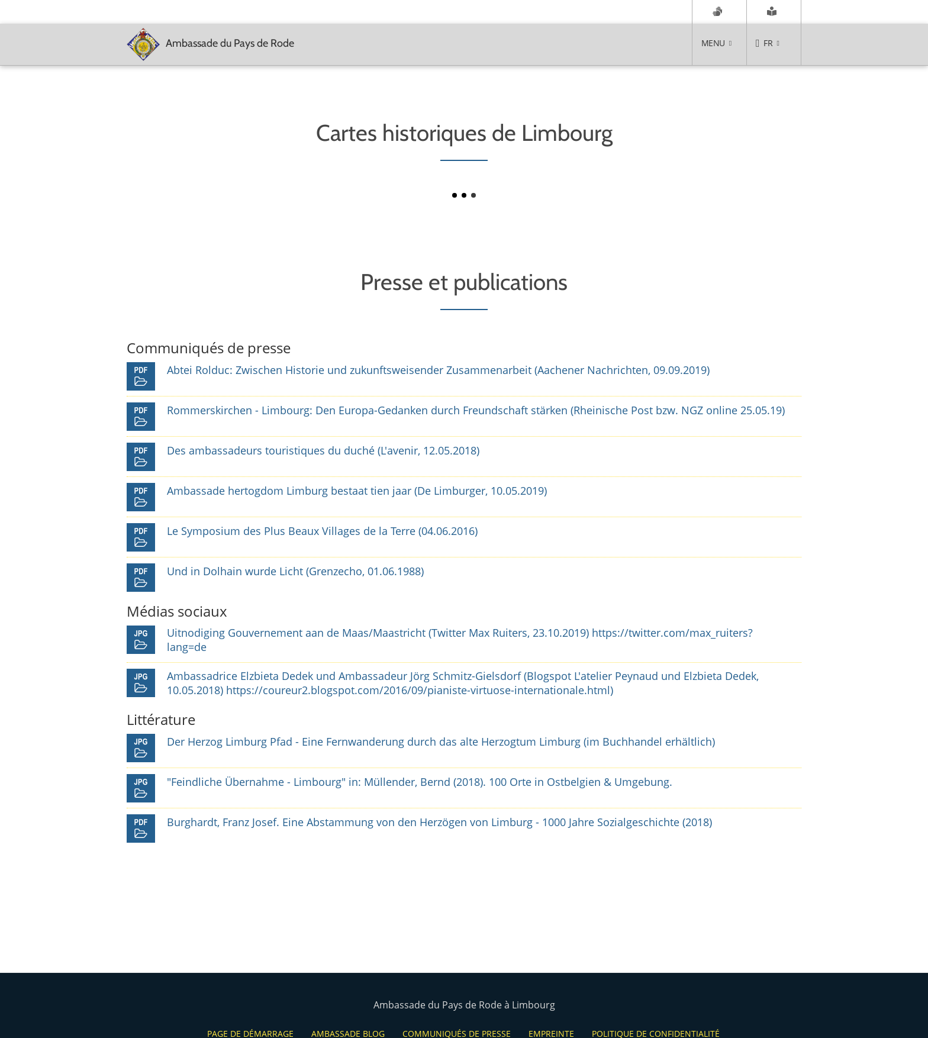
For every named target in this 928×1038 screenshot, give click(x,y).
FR (767, 43)
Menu (712, 43)
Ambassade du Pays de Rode (210, 44)
